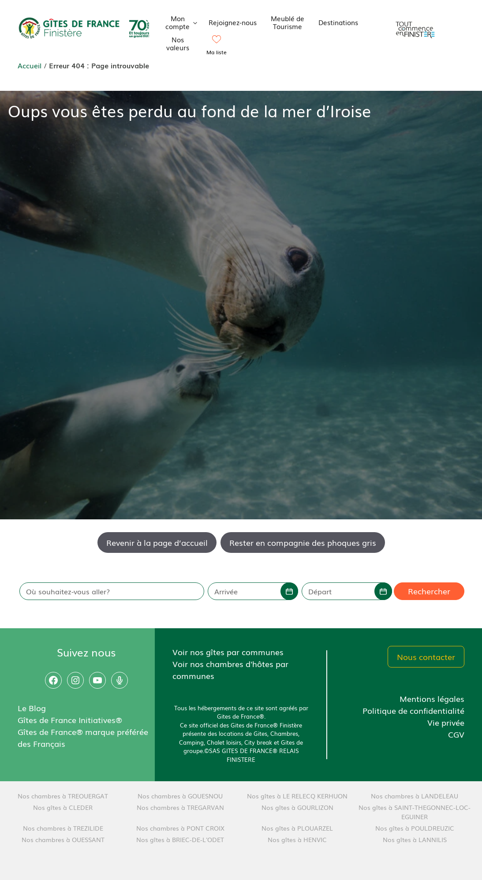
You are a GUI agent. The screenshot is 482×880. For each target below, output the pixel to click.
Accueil (29, 65)
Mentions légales (432, 698)
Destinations (338, 22)
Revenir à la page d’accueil (157, 542)
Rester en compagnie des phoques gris (302, 542)
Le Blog (32, 707)
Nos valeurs (177, 43)
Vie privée (445, 722)
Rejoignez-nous (233, 22)
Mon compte (183, 22)
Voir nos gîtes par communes (228, 651)
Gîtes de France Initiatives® (70, 719)
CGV (456, 734)
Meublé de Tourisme (287, 22)
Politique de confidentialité (413, 710)
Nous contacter (426, 656)
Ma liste (216, 52)
